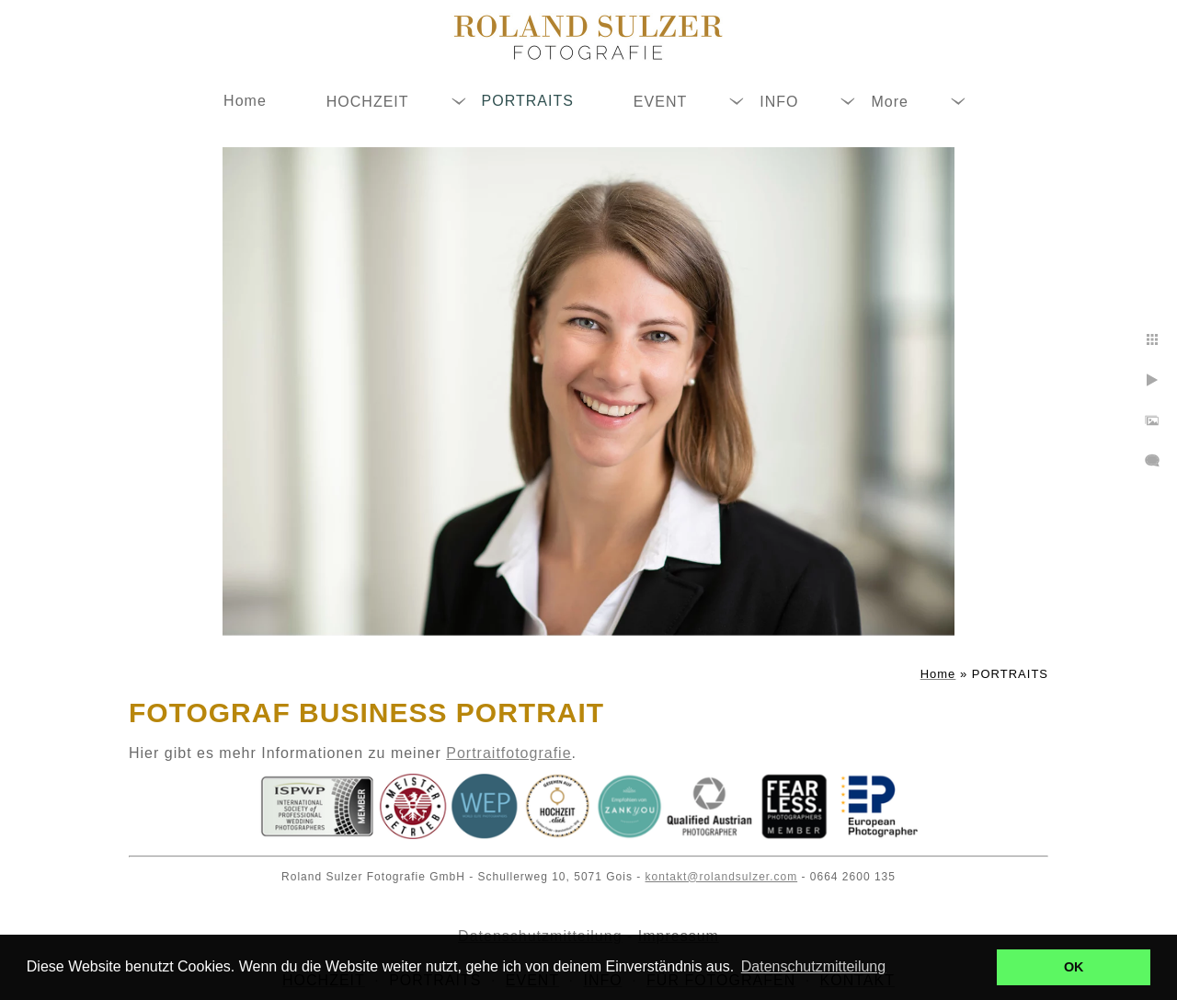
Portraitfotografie (508, 753)
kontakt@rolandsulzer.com (722, 876)
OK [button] (1074, 967)
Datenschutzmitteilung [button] (813, 966)
